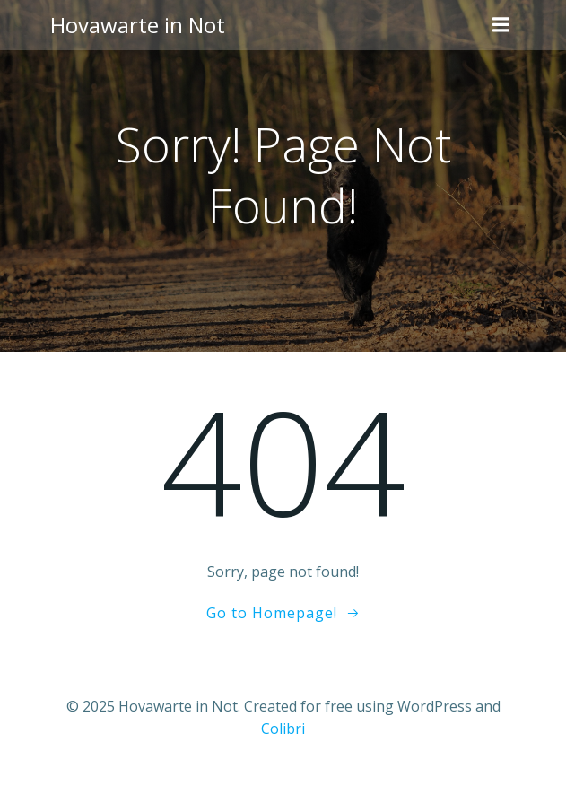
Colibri (283, 728)
